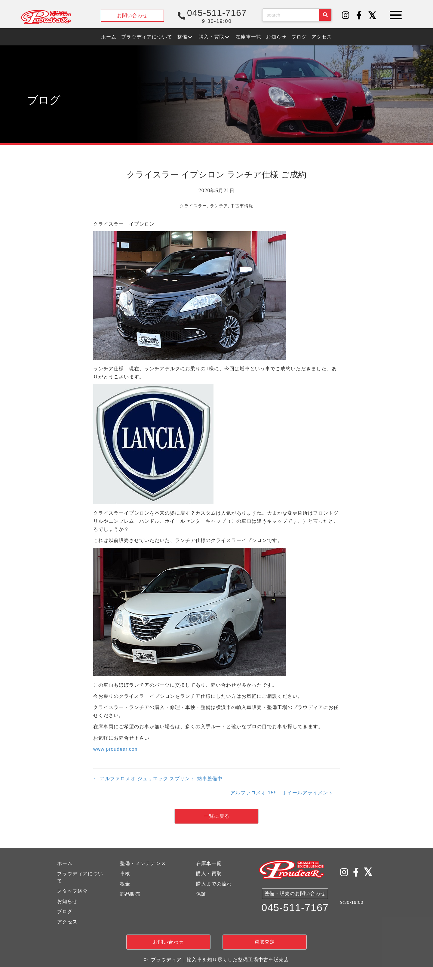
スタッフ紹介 (72, 891)
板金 (125, 883)
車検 (125, 873)
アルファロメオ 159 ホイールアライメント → (285, 792)
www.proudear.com (116, 749)
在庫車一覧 (209, 863)
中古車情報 (242, 205)
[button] (346, 16)
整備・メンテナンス (143, 863)
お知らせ (67, 901)
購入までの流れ (214, 883)
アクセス (67, 921)
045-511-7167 (295, 908)
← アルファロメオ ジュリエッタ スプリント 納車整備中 (158, 778)
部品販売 (130, 894)
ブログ (64, 911)
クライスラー (193, 205)
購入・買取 (209, 873)
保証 (201, 894)
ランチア (219, 205)
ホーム (64, 863)
